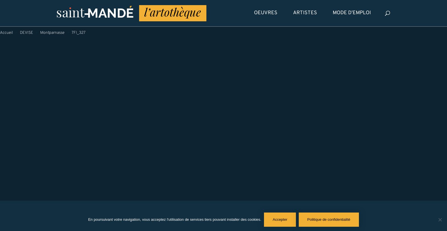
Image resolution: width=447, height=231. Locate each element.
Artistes (305, 13)
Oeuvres (265, 13)
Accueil (6, 32)
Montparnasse (52, 32)
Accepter (280, 219)
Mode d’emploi (352, 13)
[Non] (440, 219)
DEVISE (26, 32)
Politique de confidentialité (328, 219)
